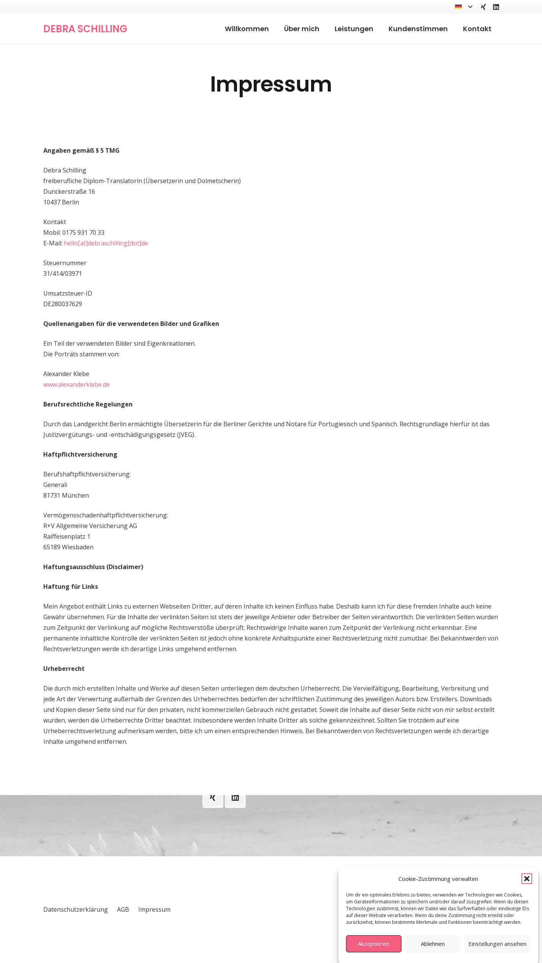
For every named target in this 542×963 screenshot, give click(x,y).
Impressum (154, 909)
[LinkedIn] (496, 6)
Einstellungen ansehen (497, 953)
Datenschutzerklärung (75, 909)
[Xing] (483, 6)
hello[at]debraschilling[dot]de (106, 243)
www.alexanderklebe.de (76, 384)
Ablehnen (433, 953)
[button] (527, 888)
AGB (123, 909)
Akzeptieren (373, 953)
